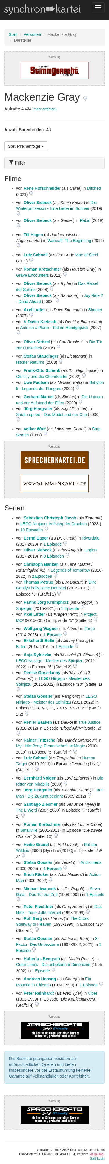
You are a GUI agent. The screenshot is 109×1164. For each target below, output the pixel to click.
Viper (92, 993)
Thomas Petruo (38, 582)
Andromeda (91, 862)
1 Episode (53, 544)
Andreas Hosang (40, 979)
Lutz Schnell (35, 255)
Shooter (95, 309)
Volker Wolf (35, 429)
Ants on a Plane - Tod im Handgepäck (54, 327)
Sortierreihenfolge (26, 146)
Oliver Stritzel (37, 342)
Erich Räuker (36, 874)
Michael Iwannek (40, 888)
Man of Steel (86, 255)
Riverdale (90, 538)
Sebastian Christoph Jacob (50, 518)
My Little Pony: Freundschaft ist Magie (50, 746)
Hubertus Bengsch (42, 958)
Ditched (94, 188)
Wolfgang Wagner (41, 628)
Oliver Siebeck (38, 202)
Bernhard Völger (40, 778)
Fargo (89, 628)
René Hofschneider (42, 188)
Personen (32, 34)
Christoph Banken (41, 564)
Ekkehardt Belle (39, 640)
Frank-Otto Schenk (42, 370)
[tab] (54, 163)
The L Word (26, 810)
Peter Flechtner (38, 906)
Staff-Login (97, 1158)
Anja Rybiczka (37, 655)
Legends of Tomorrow (70, 570)
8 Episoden (54, 556)
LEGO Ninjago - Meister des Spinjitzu (49, 660)
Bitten (21, 646)
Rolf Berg (33, 918)
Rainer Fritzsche (39, 740)
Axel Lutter (34, 309)
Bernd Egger (36, 538)
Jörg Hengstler (38, 408)
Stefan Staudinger (41, 356)
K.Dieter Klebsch (40, 321)
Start (13, 34)
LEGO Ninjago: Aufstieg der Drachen (53, 523)
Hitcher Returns (30, 362)
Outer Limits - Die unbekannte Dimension (53, 964)
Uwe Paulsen (36, 382)
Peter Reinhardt (39, 993)
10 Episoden (32, 530)
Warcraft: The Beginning (69, 240)
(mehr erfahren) (45, 109)
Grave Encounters (32, 275)
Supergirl (24, 608)
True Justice (89, 722)
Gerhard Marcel (38, 396)
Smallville (28, 830)
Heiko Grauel (36, 844)
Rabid (85, 220)
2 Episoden (42, 576)
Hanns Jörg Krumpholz (46, 602)
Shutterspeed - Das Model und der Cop (51, 414)
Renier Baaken (38, 722)
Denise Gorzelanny (42, 672)
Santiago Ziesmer (41, 804)
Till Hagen (33, 234)
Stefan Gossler (38, 696)
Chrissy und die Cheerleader (41, 376)
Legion (90, 550)
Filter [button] (17, 163)
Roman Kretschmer (42, 269)
